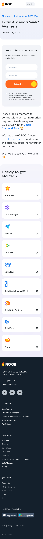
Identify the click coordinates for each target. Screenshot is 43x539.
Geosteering (7, 409)
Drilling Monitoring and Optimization (16, 416)
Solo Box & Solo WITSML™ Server (15, 459)
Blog (4, 494)
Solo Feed (6, 452)
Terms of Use (19, 526)
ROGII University (8, 487)
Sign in (30, 4)
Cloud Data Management (12, 413)
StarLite (5, 444)
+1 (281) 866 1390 (9, 381)
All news (6, 16)
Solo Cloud (6, 448)
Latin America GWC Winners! (27, 16)
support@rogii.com (9, 384)
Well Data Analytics (10, 420)
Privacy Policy (7, 526)
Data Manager (7, 463)
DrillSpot (5, 455)
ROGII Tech (7, 490)
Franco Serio (16, 139)
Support (5, 498)
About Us (6, 483)
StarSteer (5, 440)
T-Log (4, 467)
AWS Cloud (6, 424)
